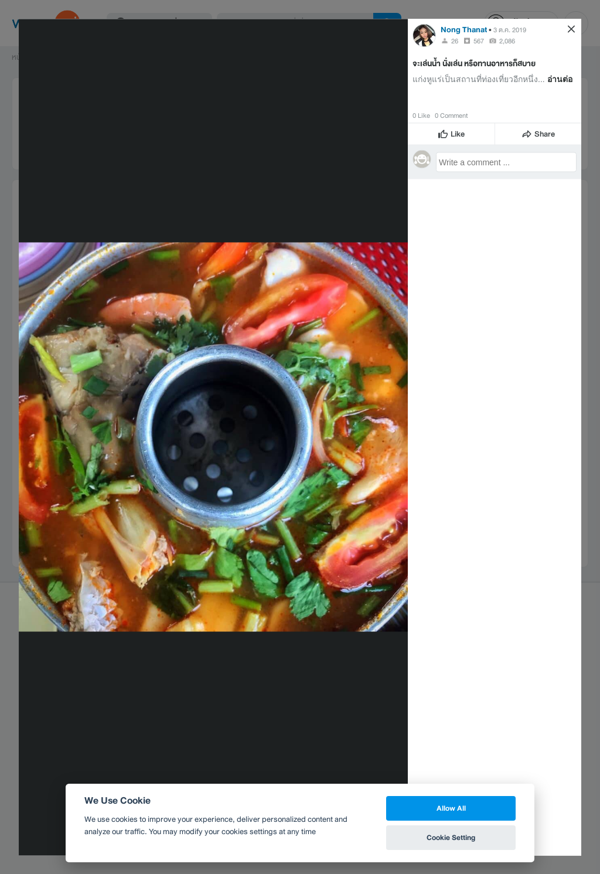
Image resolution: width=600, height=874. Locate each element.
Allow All (451, 808)
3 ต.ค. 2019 (509, 29)
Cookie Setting (451, 837)
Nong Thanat (464, 29)
